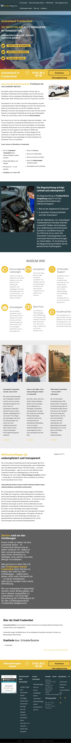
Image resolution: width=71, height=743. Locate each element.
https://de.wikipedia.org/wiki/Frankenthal (56, 650)
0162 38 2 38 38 (38, 74)
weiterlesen (6, 440)
